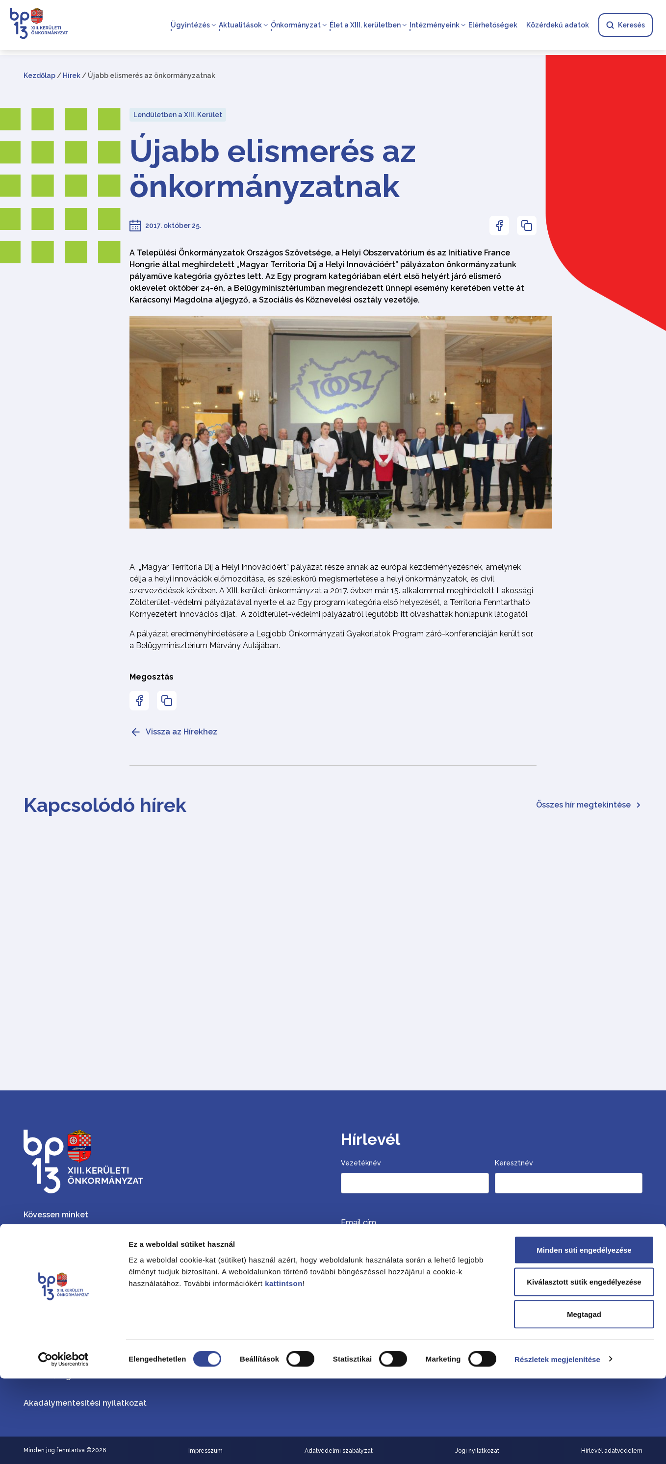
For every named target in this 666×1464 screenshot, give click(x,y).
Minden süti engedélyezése (584, 1335)
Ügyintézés (189, 25)
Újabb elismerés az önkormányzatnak (272, 168)
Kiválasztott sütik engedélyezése (584, 1367)
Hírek (71, 75)
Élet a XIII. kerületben (364, 25)
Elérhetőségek (492, 25)
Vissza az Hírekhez (173, 732)
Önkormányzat (295, 25)
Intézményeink (434, 25)
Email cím (358, 1222)
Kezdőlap (39, 75)
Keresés (625, 25)
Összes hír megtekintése (589, 804)
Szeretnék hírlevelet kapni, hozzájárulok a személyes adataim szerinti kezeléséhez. (476, 1288)
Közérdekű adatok (557, 25)
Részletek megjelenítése (557, 1444)
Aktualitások (239, 25)
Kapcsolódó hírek (105, 804)
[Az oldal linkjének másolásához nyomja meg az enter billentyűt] (527, 225)
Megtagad (584, 1399)
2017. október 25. (173, 225)
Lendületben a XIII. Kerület (177, 115)
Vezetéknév (361, 1163)
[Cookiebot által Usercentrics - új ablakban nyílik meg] (63, 1445)
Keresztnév (514, 1163)
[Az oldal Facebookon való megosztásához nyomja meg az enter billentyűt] (499, 225)
